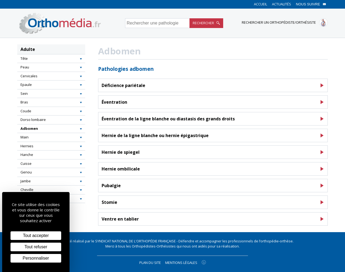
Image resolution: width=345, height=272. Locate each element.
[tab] (51, 58)
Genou (26, 172)
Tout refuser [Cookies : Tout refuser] (36, 247)
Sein (24, 93)
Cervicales (28, 76)
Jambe (25, 181)
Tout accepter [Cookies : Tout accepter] (36, 235)
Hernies (26, 146)
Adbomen (29, 128)
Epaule (26, 84)
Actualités (281, 4)
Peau (24, 67)
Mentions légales (181, 262)
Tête (24, 58)
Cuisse (26, 163)
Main (24, 137)
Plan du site (150, 262)
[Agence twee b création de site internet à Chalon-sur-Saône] (204, 262)
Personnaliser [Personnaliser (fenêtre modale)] (36, 258)
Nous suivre (311, 4)
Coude (25, 111)
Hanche (26, 154)
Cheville (26, 189)
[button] (81, 58)
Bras (24, 102)
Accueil (260, 4)
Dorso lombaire (33, 119)
